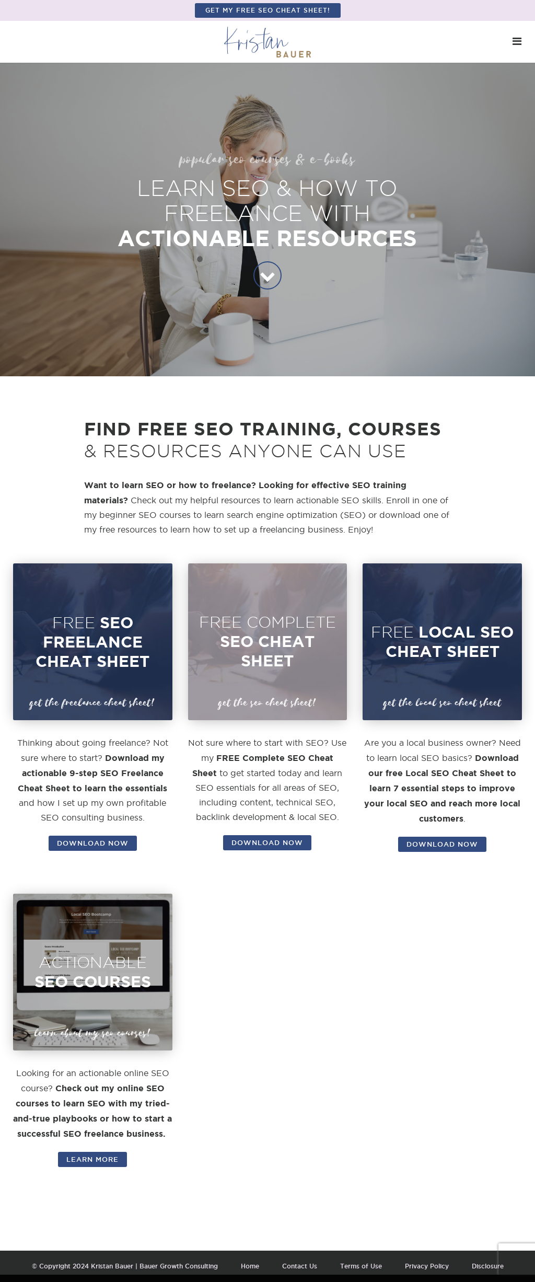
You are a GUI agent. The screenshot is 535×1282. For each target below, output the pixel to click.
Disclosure (488, 1266)
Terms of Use (361, 1266)
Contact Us (299, 1266)
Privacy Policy (427, 1266)
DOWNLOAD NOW (93, 843)
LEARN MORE (92, 1159)
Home (250, 1266)
